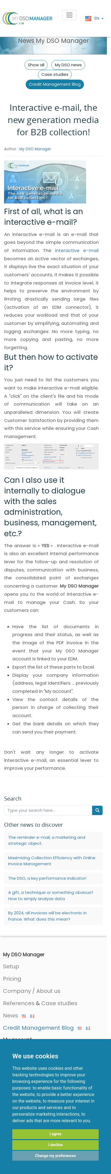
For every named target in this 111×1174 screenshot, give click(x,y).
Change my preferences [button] (55, 1156)
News (14, 1015)
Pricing (12, 979)
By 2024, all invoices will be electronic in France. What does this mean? (47, 916)
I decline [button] (55, 1145)
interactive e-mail (77, 250)
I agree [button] (55, 1134)
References (18, 1003)
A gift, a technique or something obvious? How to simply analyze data (50, 896)
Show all (36, 65)
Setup (11, 966)
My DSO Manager (35, 149)
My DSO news (68, 65)
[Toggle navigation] (69, 15)
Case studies (54, 74)
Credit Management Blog (55, 84)
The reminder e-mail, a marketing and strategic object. (46, 840)
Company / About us (31, 991)
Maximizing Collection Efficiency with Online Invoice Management (51, 861)
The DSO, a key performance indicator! (47, 878)
